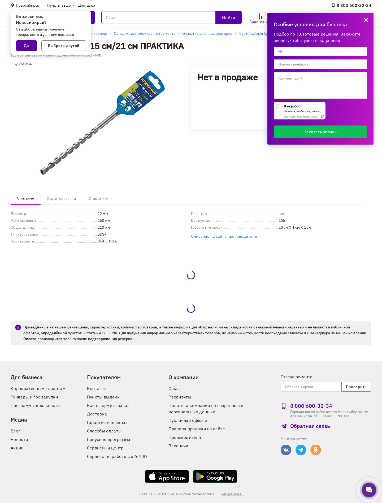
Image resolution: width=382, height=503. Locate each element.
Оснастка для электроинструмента (144, 33)
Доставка (86, 5)
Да (26, 45)
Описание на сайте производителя (224, 236)
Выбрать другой (63, 45)
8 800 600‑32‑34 (351, 5)
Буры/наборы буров (256, 33)
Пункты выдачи (61, 5)
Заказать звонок (320, 131)
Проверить (356, 386)
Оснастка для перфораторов (207, 33)
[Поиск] (171, 17)
